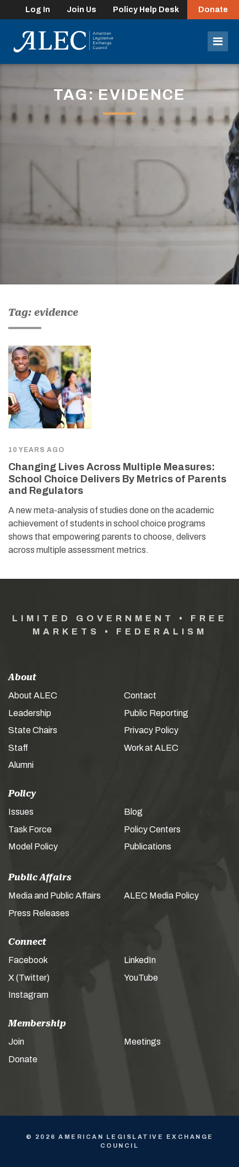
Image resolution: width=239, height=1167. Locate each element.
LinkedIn (140, 960)
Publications (147, 846)
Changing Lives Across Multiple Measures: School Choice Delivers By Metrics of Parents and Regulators (117, 478)
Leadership (29, 713)
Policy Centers (152, 829)
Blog (133, 811)
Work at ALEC (151, 747)
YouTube (141, 977)
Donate (213, 10)
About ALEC (32, 695)
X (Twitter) (29, 977)
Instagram (28, 994)
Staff (18, 747)
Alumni (21, 765)
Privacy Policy (151, 730)
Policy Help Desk (146, 10)
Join (16, 1041)
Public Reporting (156, 713)
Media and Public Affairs (54, 895)
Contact (140, 695)
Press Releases (38, 913)
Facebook (28, 960)
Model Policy (33, 846)
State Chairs (32, 730)
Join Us (81, 10)
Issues (21, 811)
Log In (37, 10)
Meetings (142, 1041)
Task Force (30, 829)
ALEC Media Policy (161, 895)
